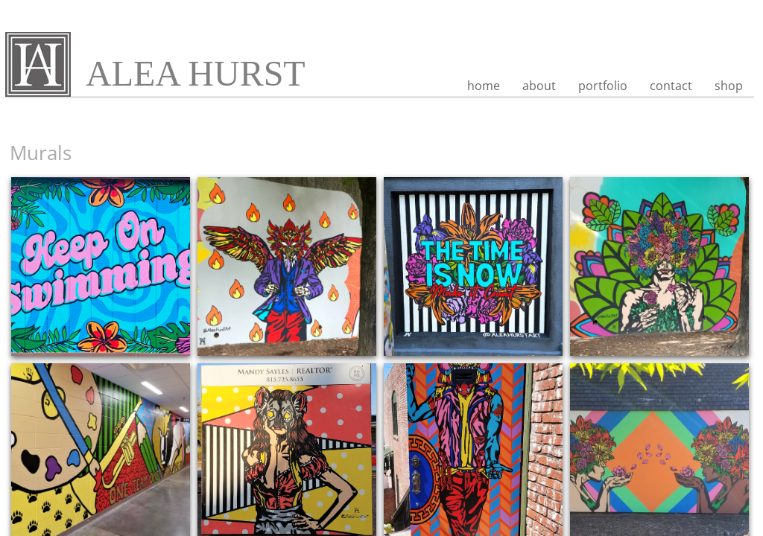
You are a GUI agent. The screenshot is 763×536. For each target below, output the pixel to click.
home (483, 85)
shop (729, 85)
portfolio (602, 85)
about (539, 85)
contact (671, 85)
